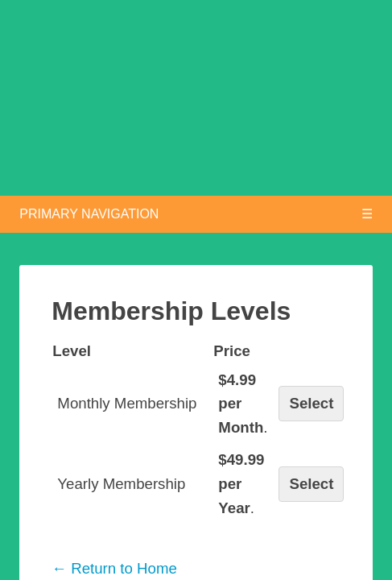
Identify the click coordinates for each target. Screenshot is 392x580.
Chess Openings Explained (206, 120)
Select (311, 403)
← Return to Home (114, 568)
